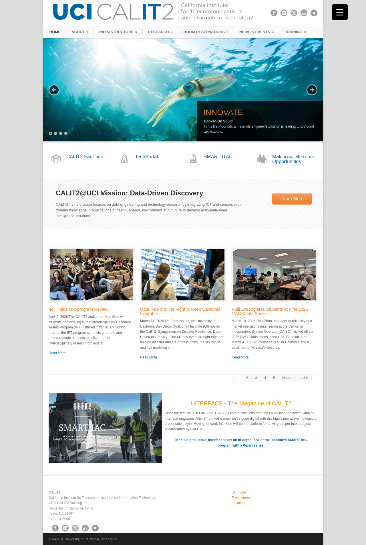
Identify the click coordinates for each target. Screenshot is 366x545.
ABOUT (79, 32)
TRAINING (295, 32)
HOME (55, 32)
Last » (303, 378)
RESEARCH (160, 32)
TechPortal (146, 156)
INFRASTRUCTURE (118, 32)
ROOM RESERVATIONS (206, 32)
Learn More (292, 198)
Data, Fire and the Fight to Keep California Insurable (180, 311)
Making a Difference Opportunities (293, 159)
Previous (54, 89)
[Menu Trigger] (340, 12)
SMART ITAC (218, 156)
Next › (286, 378)
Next (312, 89)
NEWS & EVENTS (256, 32)
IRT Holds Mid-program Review (78, 309)
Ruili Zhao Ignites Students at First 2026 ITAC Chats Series (270, 311)
